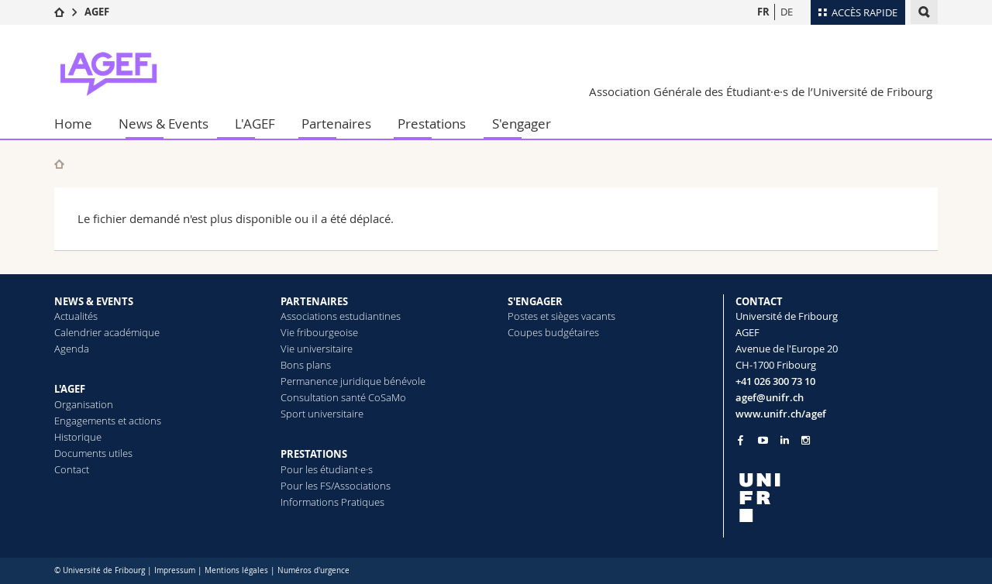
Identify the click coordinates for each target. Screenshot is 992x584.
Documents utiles (93, 453)
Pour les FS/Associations (336, 486)
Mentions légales (236, 570)
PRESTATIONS (314, 454)
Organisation (83, 404)
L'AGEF (255, 123)
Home (73, 123)
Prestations (432, 123)
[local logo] (837, 498)
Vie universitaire (317, 349)
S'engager (521, 123)
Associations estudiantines (341, 316)
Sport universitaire (322, 414)
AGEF (96, 12)
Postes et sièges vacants (561, 316)
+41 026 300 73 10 (775, 381)
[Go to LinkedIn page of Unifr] (784, 440)
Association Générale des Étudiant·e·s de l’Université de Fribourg (760, 91)
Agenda (71, 349)
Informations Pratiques (332, 502)
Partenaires (336, 123)
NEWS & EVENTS (93, 301)
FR (763, 12)
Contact (71, 469)
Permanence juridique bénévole (353, 381)
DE (786, 12)
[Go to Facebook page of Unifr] (740, 440)
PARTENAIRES (314, 301)
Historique (78, 437)
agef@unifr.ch (769, 397)
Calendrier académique (107, 332)
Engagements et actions (107, 421)
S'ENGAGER (535, 301)
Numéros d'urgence (313, 570)
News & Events (163, 123)
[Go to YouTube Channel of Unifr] (763, 440)
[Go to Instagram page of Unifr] (805, 440)
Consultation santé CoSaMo (343, 397)
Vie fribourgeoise (319, 332)
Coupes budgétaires (553, 332)
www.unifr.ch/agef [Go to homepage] (780, 414)
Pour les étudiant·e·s (327, 469)
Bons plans (306, 365)
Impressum (174, 570)
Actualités (76, 316)
